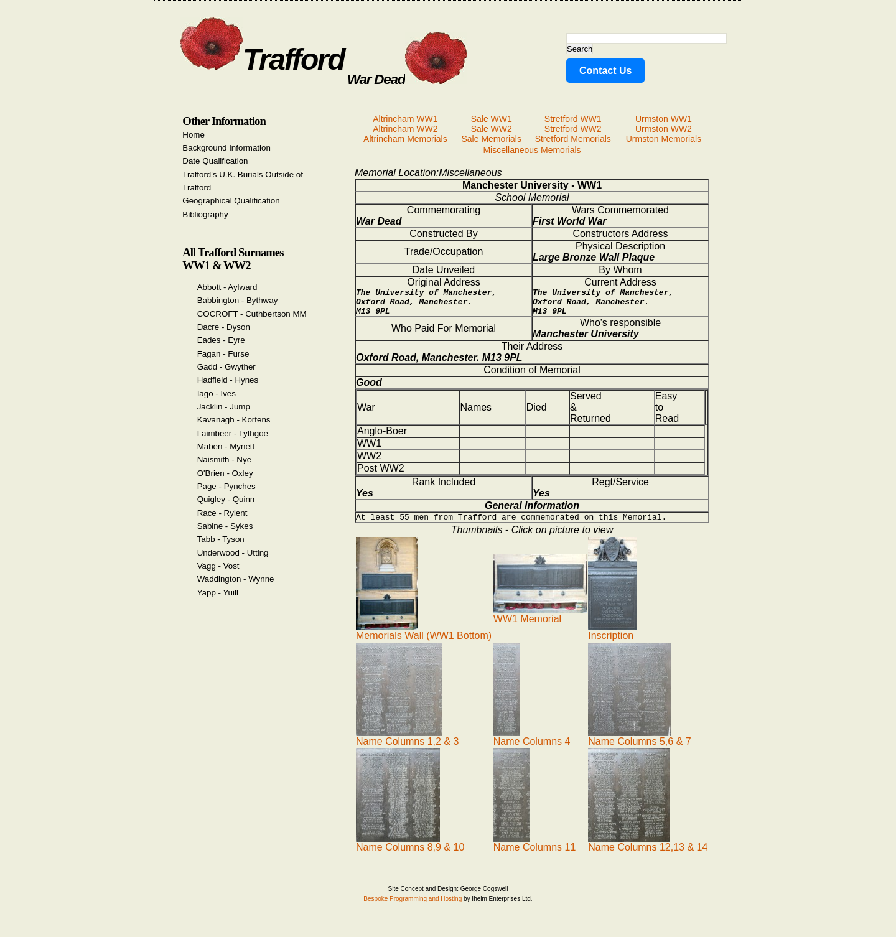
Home (193, 134)
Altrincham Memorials (405, 139)
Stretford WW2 (573, 129)
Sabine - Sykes (225, 526)
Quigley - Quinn (226, 499)
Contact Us (605, 70)
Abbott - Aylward (227, 287)
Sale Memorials (491, 139)
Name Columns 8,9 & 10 (410, 850)
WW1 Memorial (540, 622)
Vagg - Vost (218, 566)
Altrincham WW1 (405, 119)
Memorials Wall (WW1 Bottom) (424, 638)
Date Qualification (215, 160)
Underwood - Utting (233, 552)
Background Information (226, 147)
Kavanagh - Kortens (234, 419)
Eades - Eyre (221, 340)
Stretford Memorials (573, 139)
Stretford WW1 (573, 119)
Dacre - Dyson (223, 327)
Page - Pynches (226, 486)
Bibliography (205, 214)
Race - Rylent (222, 513)
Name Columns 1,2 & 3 (407, 744)
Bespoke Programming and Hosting (412, 906)
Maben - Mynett (226, 446)
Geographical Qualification (230, 200)
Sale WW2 (491, 129)
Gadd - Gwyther (226, 366)
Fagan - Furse (223, 353)
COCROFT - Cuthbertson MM (252, 314)
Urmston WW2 (663, 129)
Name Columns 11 (534, 850)
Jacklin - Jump (223, 406)
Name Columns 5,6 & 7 (639, 744)
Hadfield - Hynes (228, 380)
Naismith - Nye (224, 459)
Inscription (612, 638)
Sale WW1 (491, 119)
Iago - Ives (216, 393)
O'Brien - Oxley (225, 473)
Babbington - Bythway (237, 300)
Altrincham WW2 (405, 129)
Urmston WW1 (663, 119)
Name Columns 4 (532, 744)
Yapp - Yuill (217, 592)
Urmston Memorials (663, 139)
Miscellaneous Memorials (532, 150)
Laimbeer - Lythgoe (232, 433)
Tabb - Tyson (221, 539)
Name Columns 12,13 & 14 (647, 850)
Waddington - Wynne (235, 579)
